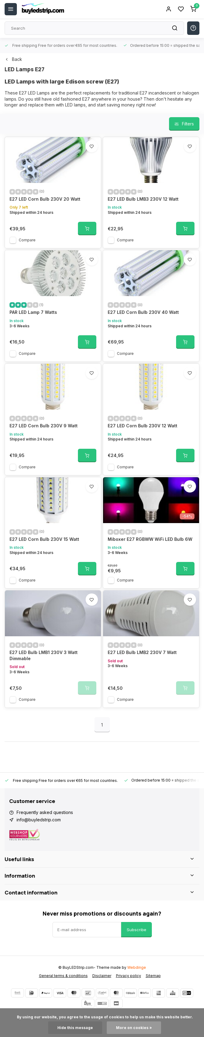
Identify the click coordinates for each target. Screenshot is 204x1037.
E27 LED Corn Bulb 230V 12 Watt (142, 425)
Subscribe (136, 929)
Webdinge (136, 967)
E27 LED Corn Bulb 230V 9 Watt (44, 425)
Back (13, 59)
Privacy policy (128, 975)
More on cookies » (134, 1027)
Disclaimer (101, 975)
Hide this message (75, 1027)
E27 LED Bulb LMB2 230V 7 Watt (142, 652)
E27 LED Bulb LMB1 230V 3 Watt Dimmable (44, 655)
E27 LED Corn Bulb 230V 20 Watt (45, 199)
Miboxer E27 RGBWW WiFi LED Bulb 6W (150, 539)
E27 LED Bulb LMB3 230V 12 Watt (143, 199)
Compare (27, 240)
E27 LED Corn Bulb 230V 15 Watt (44, 539)
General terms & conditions (63, 975)
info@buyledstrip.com (39, 819)
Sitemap (153, 975)
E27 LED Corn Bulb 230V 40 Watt (143, 312)
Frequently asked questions (45, 812)
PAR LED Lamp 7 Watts (33, 312)
